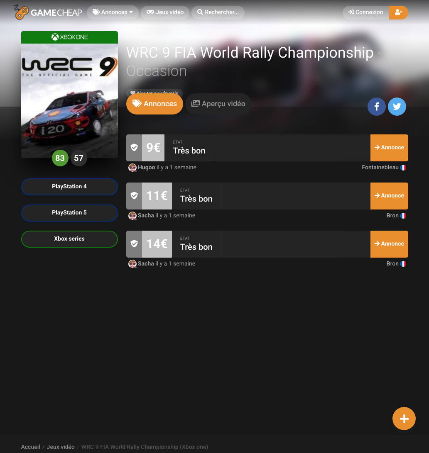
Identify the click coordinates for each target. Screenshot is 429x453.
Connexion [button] (365, 12)
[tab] (155, 103)
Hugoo (142, 167)
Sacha (142, 215)
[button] (218, 12)
